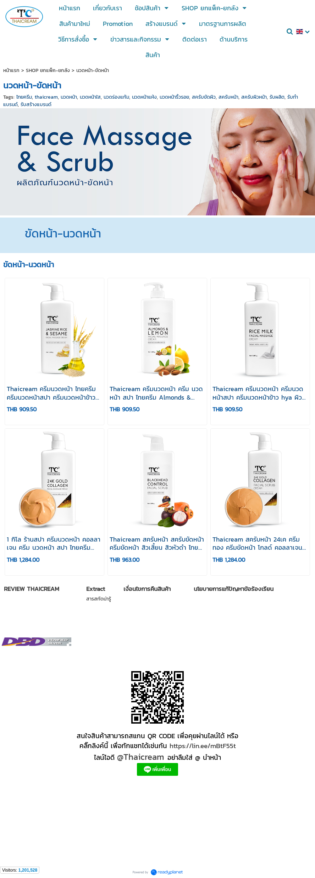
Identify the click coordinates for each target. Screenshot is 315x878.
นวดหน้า (69, 97)
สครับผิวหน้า (254, 97)
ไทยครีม (24, 97)
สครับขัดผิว (204, 97)
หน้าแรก (11, 70)
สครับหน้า (228, 97)
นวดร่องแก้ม (116, 97)
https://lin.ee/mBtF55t (203, 746)
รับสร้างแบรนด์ (36, 104)
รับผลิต (277, 97)
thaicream (46, 97)
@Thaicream (140, 757)
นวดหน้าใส (90, 97)
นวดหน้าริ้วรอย (174, 97)
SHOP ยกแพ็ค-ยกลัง (48, 70)
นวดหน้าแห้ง (144, 97)
